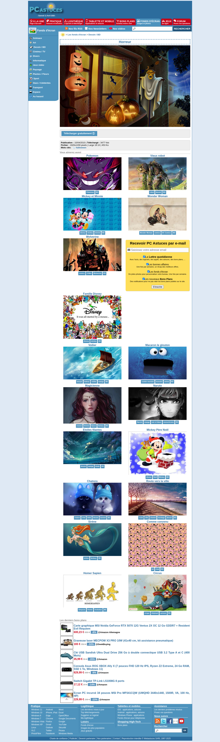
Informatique (39, 60)
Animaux (37, 38)
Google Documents (67, 718)
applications (128, 709)
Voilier (92, 345)
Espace (36, 92)
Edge (48, 715)
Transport (38, 87)
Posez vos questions (163, 712)
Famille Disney (92, 293)
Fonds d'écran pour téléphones (131, 718)
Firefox (49, 721)
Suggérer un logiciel (90, 715)
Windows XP (37, 724)
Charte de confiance (58, 738)
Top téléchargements (90, 712)
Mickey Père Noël (157, 429)
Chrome (49, 718)
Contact (116, 738)
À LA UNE (37, 21)
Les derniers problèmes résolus (168, 709)
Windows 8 (36, 715)
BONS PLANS (125, 21)
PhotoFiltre (36, 733)
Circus (157, 573)
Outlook (49, 727)
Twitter (49, 730)
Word (61, 709)
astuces (137, 709)
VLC (33, 730)
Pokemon (92, 155)
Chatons (92, 481)
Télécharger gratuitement (79, 133)
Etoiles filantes (92, 429)
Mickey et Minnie (92, 196)
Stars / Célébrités (42, 83)
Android (49, 709)
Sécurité (62, 727)
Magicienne (92, 385)
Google (62, 721)
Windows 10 (36, 712)
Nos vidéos (119, 28)
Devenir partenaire (87, 738)
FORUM (182, 21)
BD (97, 192)
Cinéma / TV (39, 51)
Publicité (73, 738)
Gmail (48, 724)
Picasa (62, 730)
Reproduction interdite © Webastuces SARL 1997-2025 (146, 738)
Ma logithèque (87, 718)
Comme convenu (157, 521)
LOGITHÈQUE (73, 21)
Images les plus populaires (93, 728)
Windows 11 (36, 709)
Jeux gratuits (86, 731)
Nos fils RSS (75, 28)
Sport (36, 78)
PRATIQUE (54, 21)
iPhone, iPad (51, 712)
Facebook (50, 733)
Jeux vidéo (38, 65)
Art (34, 42)
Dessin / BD (40, 47)
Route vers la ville (157, 481)
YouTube (62, 724)
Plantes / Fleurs (41, 74)
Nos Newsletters (97, 28)
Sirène (92, 521)
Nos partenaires (104, 738)
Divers (36, 56)
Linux (33, 727)
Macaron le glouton (157, 345)
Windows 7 (36, 718)
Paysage (37, 69)
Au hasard (38, 96)
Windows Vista (37, 721)
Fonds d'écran (46, 30)
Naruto (157, 385)
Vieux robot (157, 155)
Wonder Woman (158, 196)
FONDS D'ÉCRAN (148, 21)
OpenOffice (64, 715)
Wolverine (92, 236)
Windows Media (66, 733)
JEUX (166, 21)
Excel (61, 712)
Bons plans (122, 725)
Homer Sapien (92, 573)
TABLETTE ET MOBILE (99, 21)
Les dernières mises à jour (92, 709)
